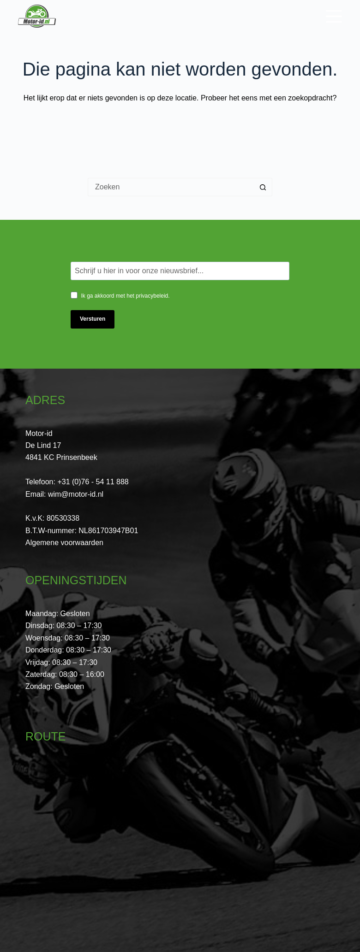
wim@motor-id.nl (75, 494)
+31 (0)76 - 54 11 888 (92, 482)
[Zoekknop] (263, 187)
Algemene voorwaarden (64, 543)
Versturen (92, 319)
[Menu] (334, 16)
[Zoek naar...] (171, 187)
